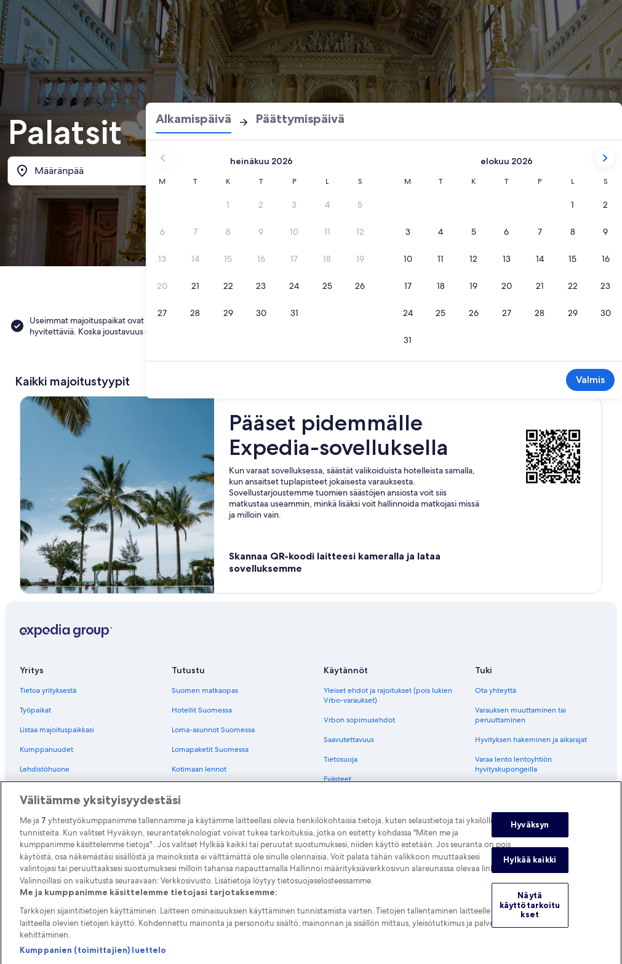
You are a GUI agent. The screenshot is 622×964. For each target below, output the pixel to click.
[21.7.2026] (195, 285)
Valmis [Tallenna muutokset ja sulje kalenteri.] (590, 379)
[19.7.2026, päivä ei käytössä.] (360, 258)
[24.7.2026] (294, 285)
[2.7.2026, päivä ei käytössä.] (261, 204)
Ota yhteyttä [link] (495, 690)
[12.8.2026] (473, 258)
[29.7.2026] (228, 312)
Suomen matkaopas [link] (205, 690)
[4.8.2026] (441, 231)
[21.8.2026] (539, 285)
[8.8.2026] (572, 231)
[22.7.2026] (228, 285)
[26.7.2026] (360, 285)
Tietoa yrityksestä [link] (48, 690)
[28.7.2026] (195, 312)
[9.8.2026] (605, 231)
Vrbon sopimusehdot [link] (359, 720)
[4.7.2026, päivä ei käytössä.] (327, 204)
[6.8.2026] (507, 231)
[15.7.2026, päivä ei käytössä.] (228, 258)
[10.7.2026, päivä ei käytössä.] (294, 231)
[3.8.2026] (408, 231)
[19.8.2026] (473, 285)
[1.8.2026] (572, 204)
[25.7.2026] (327, 285)
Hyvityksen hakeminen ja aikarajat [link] (531, 740)
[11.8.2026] (441, 258)
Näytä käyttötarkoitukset (530, 920)
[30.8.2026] (605, 312)
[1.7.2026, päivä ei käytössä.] (228, 204)
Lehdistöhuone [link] (45, 769)
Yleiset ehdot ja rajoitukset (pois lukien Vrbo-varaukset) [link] (388, 695)
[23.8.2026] (605, 285)
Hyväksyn (530, 840)
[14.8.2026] (539, 258)
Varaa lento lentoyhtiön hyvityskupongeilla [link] (513, 764)
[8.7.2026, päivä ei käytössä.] (228, 231)
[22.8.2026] (572, 285)
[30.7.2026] (261, 312)
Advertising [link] (39, 789)
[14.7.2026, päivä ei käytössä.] (195, 258)
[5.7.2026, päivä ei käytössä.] (360, 204)
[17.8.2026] (408, 285)
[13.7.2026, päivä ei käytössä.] (162, 258)
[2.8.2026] (605, 204)
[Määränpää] (104, 171)
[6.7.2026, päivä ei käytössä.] (162, 231)
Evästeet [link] (337, 779)
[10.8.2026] (408, 258)
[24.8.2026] (408, 312)
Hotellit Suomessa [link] (202, 710)
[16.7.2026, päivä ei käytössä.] (261, 258)
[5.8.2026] (473, 231)
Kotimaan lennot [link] (199, 769)
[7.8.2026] (539, 231)
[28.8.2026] (539, 312)
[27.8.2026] (507, 312)
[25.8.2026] (441, 312)
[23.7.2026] (261, 285)
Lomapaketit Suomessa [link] (210, 749)
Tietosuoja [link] (340, 759)
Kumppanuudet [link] (46, 749)
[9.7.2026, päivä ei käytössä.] (261, 231)
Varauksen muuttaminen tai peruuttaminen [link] (520, 715)
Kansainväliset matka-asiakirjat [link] (525, 789)
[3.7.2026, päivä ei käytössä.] (294, 204)
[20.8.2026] (507, 285)
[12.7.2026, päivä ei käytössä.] (360, 231)
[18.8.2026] (441, 285)
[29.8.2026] (572, 312)
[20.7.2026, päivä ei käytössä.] (162, 285)
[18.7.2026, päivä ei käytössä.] (327, 258)
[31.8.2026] (408, 340)
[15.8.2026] (572, 258)
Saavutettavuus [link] (349, 740)
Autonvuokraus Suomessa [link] (214, 789)
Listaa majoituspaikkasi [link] (57, 730)
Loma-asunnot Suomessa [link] (213, 730)
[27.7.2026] (162, 312)
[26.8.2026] (473, 312)
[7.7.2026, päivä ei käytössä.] (195, 231)
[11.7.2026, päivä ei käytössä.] (327, 231)
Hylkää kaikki (529, 875)
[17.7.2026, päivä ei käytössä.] (294, 258)
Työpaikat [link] (35, 710)
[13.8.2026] (507, 258)
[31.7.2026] (294, 312)
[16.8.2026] (605, 258)
